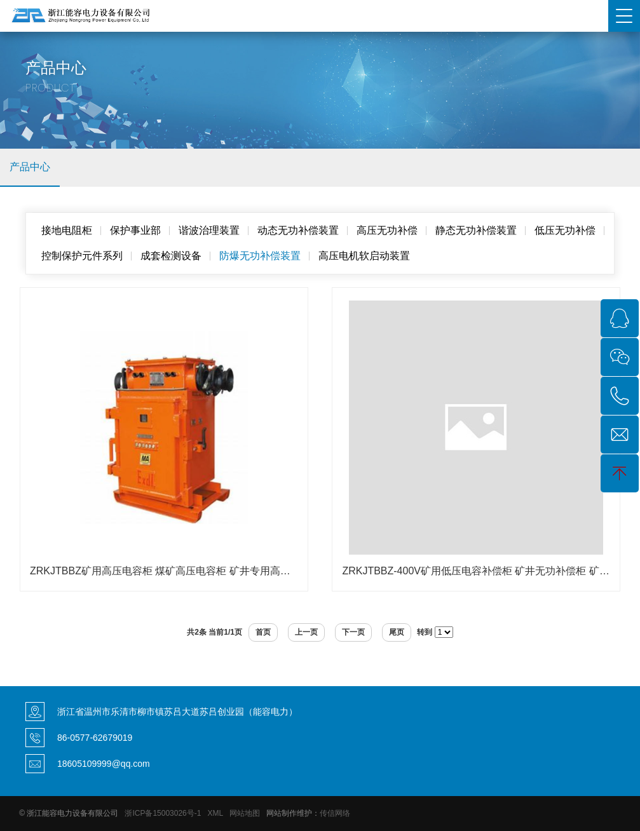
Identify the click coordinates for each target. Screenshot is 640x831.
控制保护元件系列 (82, 255)
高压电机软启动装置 (364, 255)
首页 (263, 632)
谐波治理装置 (209, 230)
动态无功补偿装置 (298, 230)
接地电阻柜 (66, 230)
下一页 (353, 632)
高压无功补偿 (387, 230)
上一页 (306, 632)
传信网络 (335, 813)
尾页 (396, 632)
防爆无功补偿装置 (260, 255)
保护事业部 (135, 230)
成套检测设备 (170, 255)
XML (214, 813)
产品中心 (30, 166)
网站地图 (244, 813)
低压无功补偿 (565, 230)
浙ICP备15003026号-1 (163, 813)
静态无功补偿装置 (476, 230)
